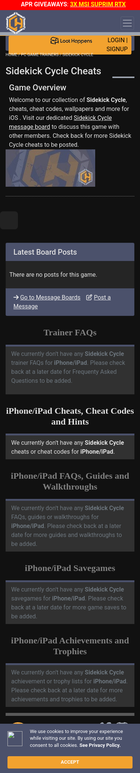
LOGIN (116, 40)
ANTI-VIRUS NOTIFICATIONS (56, 743)
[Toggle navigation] (127, 23)
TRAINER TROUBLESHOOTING (61, 730)
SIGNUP (117, 49)
